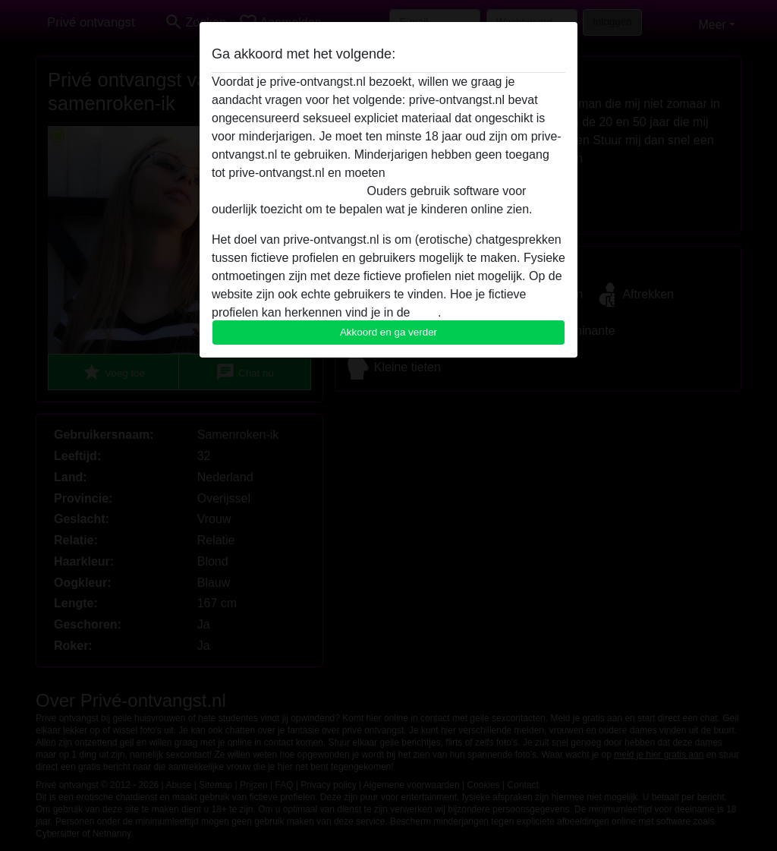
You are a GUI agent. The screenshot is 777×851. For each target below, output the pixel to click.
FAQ (426, 312)
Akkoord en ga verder (388, 332)
